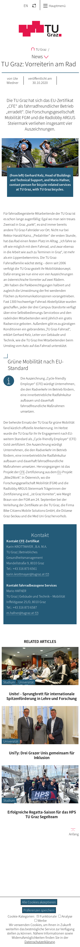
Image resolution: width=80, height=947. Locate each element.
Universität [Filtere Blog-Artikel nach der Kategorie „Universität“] (26, 682)
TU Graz (38, 49)
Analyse (65, 916)
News (40, 56)
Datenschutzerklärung (40, 942)
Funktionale (46, 916)
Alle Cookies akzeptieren (39, 902)
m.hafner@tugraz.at (20, 613)
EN (26, 5)
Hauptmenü (54, 6)
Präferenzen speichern (39, 910)
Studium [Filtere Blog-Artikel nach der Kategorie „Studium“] (9, 682)
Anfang (72, 831)
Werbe (40, 920)
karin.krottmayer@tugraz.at (25, 574)
